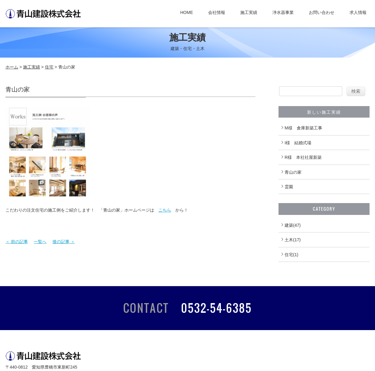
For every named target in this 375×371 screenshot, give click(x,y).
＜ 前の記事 (16, 241)
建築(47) (293, 225)
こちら (164, 210)
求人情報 (358, 12)
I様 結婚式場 (298, 142)
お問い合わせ (321, 12)
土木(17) (293, 239)
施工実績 (248, 12)
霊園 (289, 186)
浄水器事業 (283, 12)
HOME (186, 12)
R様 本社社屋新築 (303, 157)
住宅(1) (291, 254)
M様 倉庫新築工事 (303, 127)
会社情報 (216, 12)
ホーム (11, 67)
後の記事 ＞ (63, 241)
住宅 (49, 67)
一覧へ (40, 241)
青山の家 (293, 172)
